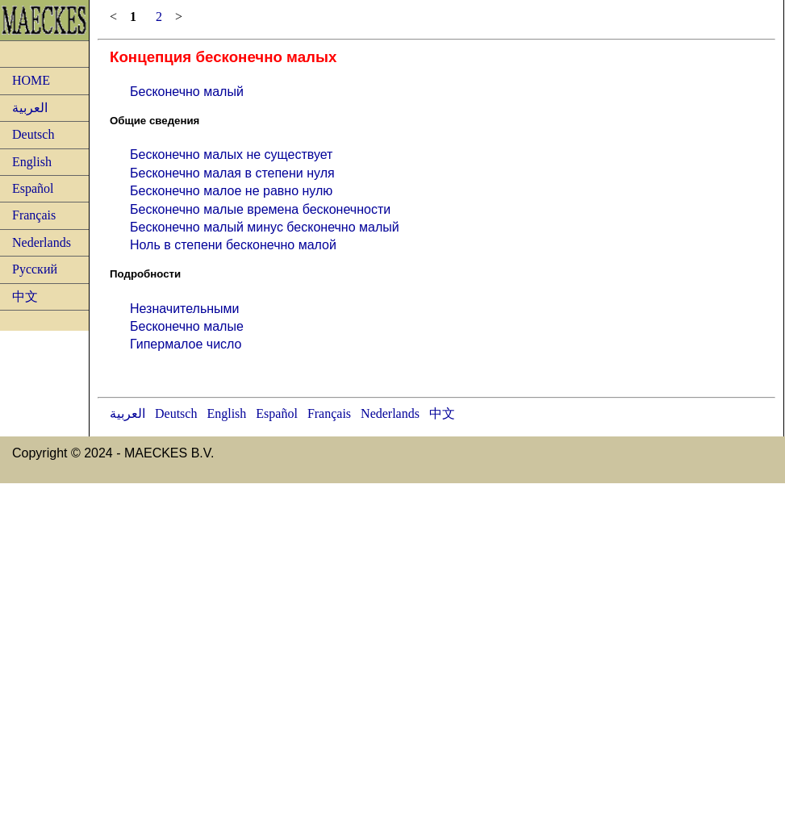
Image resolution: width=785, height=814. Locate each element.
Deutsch (33, 134)
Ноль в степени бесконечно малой (233, 245)
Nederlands (41, 242)
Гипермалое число (186, 344)
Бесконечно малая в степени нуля (232, 173)
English (32, 162)
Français (34, 215)
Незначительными (185, 308)
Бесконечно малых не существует (231, 154)
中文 (25, 296)
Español (33, 188)
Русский (34, 269)
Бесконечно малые (187, 326)
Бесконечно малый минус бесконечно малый (264, 227)
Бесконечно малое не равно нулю (231, 191)
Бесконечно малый (187, 91)
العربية (30, 108)
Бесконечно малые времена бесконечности (260, 209)
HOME (31, 80)
